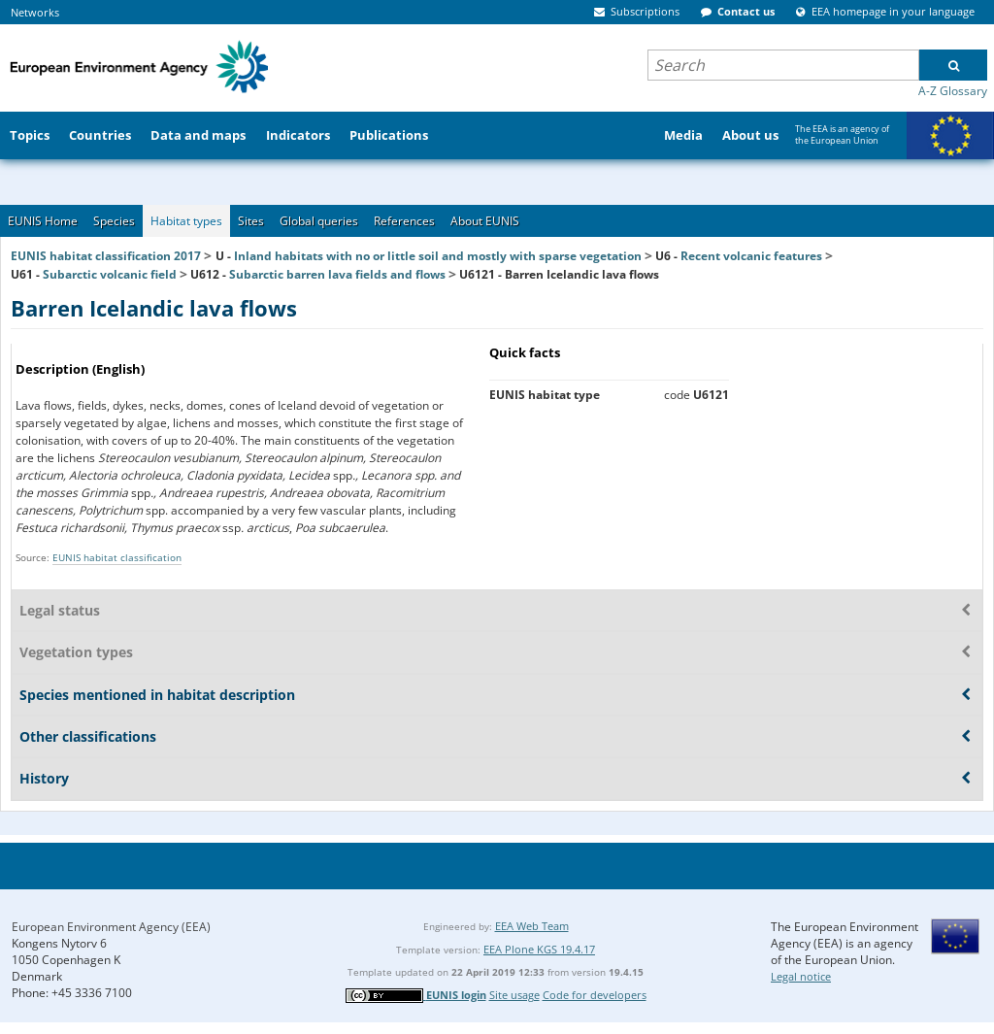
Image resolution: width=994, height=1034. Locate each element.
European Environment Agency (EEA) (111, 926)
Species (114, 221)
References (404, 221)
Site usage (514, 994)
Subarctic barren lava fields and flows (337, 274)
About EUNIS (484, 221)
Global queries (319, 221)
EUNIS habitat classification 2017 (106, 256)
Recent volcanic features (751, 256)
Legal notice (801, 976)
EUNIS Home (43, 221)
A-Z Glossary (952, 91)
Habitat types (186, 221)
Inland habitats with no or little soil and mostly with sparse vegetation (438, 256)
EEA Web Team (532, 925)
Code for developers (594, 994)
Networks (35, 12)
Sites (251, 221)
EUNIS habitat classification (117, 557)
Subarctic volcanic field (110, 274)
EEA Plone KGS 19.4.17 (539, 949)
